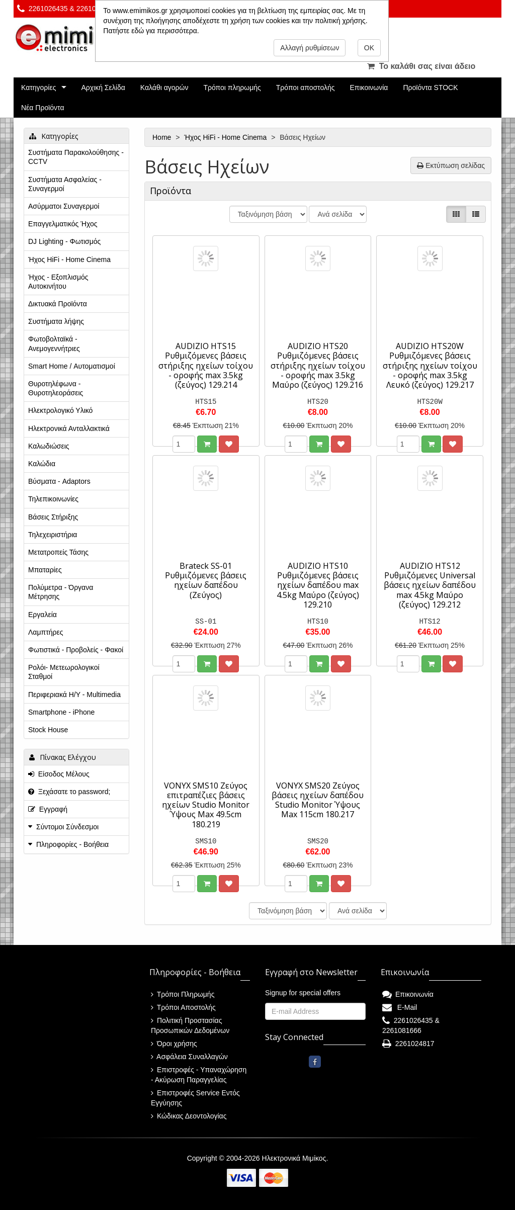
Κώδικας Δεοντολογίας (188, 1116)
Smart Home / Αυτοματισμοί (71, 366)
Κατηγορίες (38, 87)
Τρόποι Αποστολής (183, 1007)
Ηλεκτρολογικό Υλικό (60, 410)
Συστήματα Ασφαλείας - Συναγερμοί (65, 184)
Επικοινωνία (369, 87)
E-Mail (399, 1007)
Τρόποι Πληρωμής (182, 994)
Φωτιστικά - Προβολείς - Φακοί (75, 650)
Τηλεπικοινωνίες (53, 499)
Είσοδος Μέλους (59, 774)
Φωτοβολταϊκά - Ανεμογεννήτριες (54, 343)
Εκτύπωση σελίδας (451, 165)
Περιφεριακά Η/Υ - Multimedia (74, 694)
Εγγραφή (47, 809)
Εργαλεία (42, 615)
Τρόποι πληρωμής (232, 87)
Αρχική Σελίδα (103, 87)
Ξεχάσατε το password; (69, 792)
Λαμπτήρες (45, 632)
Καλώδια (41, 464)
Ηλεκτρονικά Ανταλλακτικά (69, 428)
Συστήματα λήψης (56, 321)
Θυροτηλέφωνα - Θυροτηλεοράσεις (55, 388)
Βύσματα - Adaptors (59, 481)
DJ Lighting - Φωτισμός (64, 241)
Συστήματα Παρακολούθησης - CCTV (76, 156)
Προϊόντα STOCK (430, 87)
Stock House (48, 730)
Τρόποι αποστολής (305, 87)
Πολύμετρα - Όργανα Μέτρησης (60, 591)
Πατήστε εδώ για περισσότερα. (151, 31)
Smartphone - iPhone (61, 712)
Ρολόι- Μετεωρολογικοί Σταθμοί (64, 671)
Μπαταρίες (45, 570)
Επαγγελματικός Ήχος (62, 224)
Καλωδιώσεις (48, 446)
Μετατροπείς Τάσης (58, 552)
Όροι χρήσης (174, 1044)
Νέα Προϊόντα (42, 108)
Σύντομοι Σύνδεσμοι (67, 827)
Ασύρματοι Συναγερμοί (63, 206)
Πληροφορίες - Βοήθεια (72, 844)
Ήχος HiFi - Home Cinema (226, 137)
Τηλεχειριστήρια (52, 535)
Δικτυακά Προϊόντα (57, 304)
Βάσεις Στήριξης (53, 517)
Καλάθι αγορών (164, 87)
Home (162, 137)
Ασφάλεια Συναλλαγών (189, 1057)
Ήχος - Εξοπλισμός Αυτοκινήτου (58, 281)
